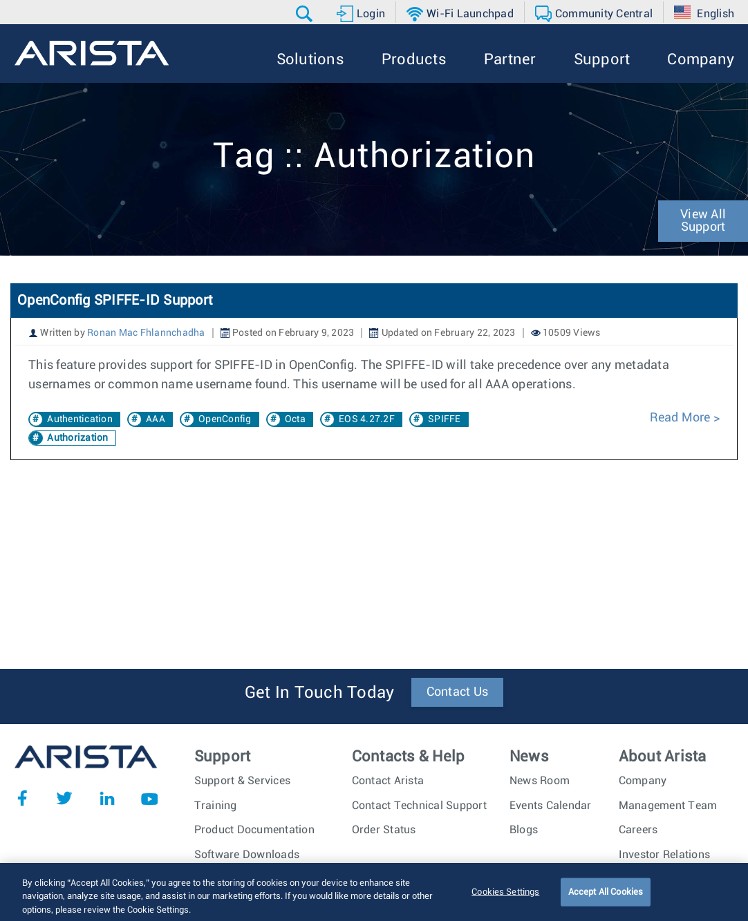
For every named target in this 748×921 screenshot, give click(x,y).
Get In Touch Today (320, 693)
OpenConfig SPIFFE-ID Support (114, 300)
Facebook (22, 798)
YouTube (149, 798)
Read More (681, 418)
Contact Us (458, 692)
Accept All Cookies (605, 902)
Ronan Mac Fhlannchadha (146, 333)
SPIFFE (444, 419)
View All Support (703, 221)
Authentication (80, 419)
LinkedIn (107, 798)
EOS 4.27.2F (367, 419)
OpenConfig (225, 419)
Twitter (64, 798)
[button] (306, 13)
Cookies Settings (505, 902)
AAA (155, 419)
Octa (295, 419)
